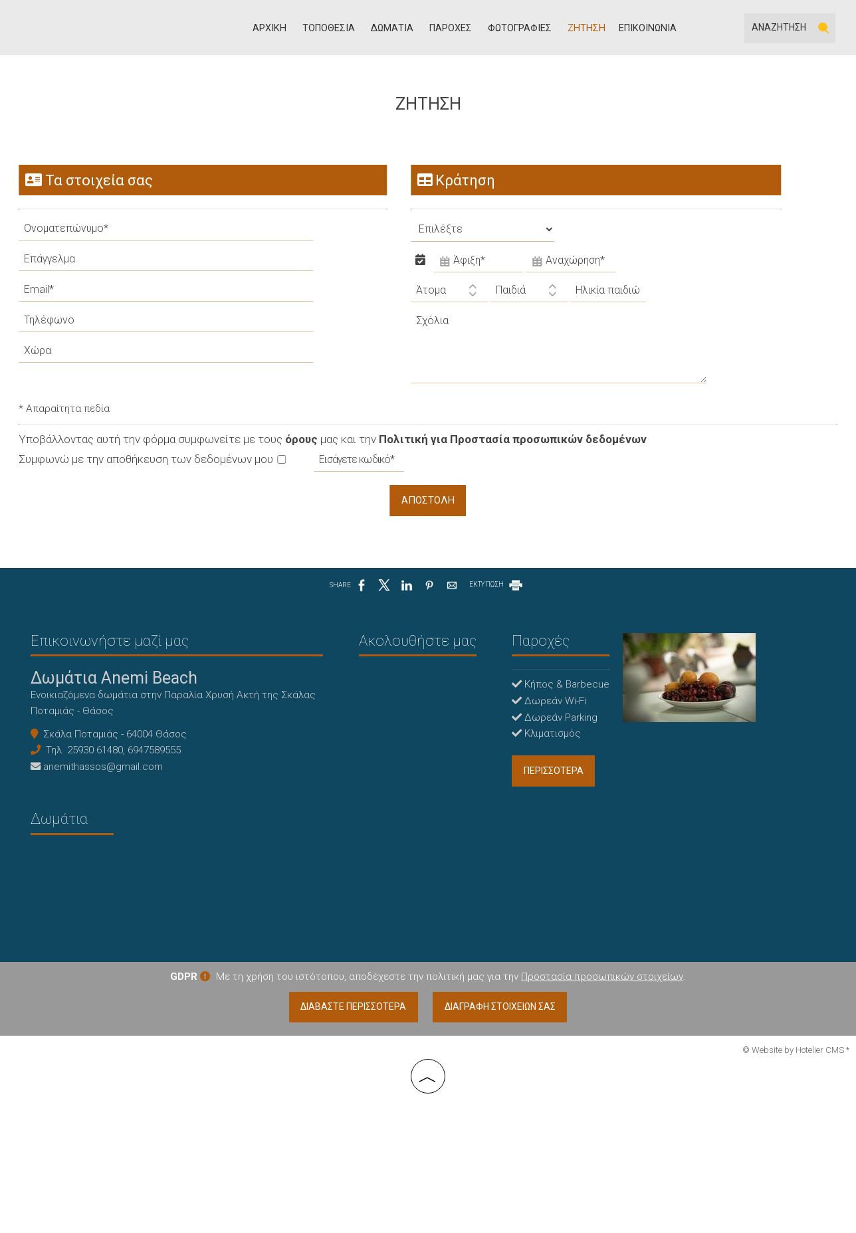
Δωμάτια (399, 30)
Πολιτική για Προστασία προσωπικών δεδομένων (514, 451)
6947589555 (156, 769)
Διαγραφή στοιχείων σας (502, 1134)
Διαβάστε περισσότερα (351, 1134)
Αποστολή (428, 513)
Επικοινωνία (648, 30)
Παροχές (457, 30)
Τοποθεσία (337, 30)
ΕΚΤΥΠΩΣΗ (496, 599)
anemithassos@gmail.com (105, 786)
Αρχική (280, 30)
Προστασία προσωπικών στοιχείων (602, 1103)
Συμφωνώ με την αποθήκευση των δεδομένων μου (153, 471)
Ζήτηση (589, 30)
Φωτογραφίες (525, 30)
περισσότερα (500, 790)
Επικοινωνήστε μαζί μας (112, 657)
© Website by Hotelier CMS (794, 1178)
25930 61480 (98, 769)
